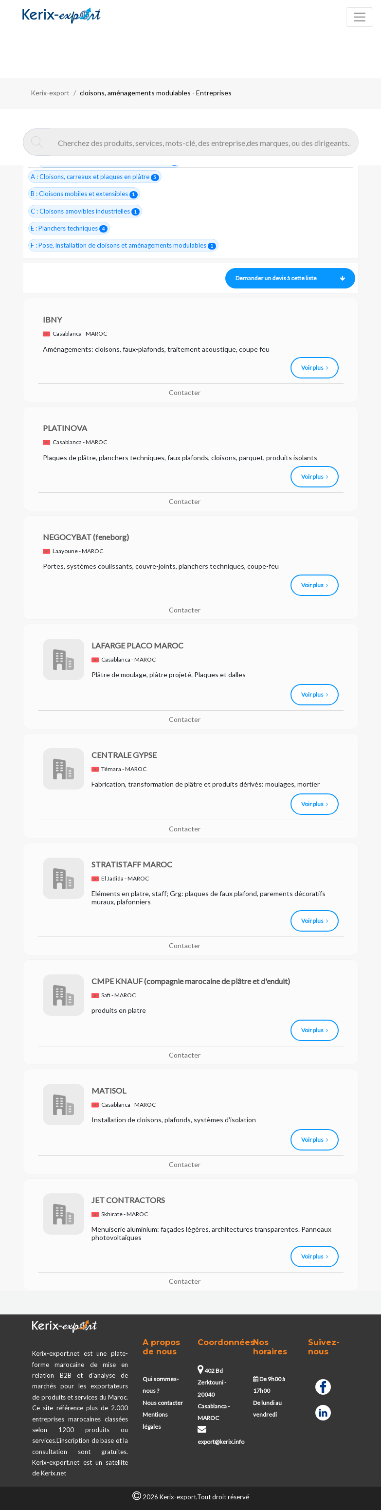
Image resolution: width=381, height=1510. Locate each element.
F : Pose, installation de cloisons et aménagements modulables (124, 245)
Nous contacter (163, 1402)
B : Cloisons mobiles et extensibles (84, 194)
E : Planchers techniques (69, 228)
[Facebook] (323, 1385)
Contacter (184, 392)
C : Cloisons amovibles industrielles (85, 211)
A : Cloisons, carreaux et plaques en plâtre (95, 177)
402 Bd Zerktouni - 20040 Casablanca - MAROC (214, 1394)
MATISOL (108, 1090)
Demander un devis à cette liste (288, 278)
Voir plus (314, 367)
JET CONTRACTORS (128, 1199)
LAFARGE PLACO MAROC (137, 645)
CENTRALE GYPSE (124, 754)
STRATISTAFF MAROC (131, 864)
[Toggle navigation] (359, 17)
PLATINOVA (65, 427)
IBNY (52, 319)
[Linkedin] (323, 1411)
